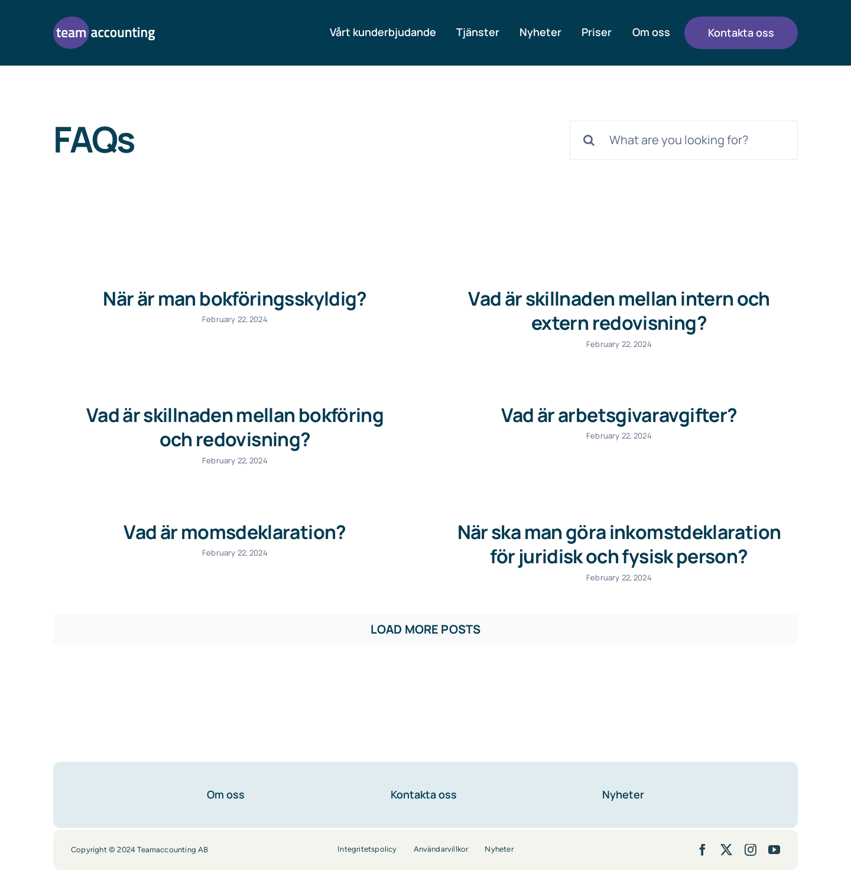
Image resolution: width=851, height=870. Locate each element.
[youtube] (774, 837)
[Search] (589, 140)
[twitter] (726, 837)
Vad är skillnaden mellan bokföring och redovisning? (273, 418)
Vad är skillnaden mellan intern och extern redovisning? (610, 310)
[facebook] (703, 837)
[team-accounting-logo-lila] (104, 22)
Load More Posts (425, 616)
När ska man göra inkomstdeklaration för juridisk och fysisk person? (629, 537)
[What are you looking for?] (684, 140)
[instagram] (750, 837)
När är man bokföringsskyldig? (234, 298)
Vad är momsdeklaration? (254, 525)
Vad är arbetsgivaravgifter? (590, 417)
